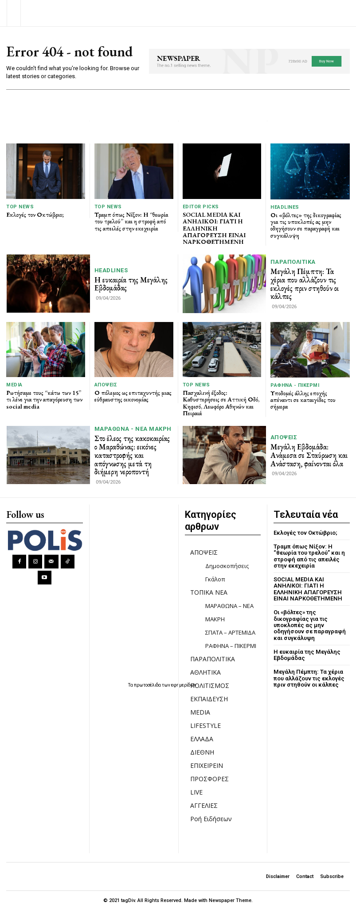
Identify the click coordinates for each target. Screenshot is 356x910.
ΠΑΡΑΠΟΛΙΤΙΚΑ (293, 262)
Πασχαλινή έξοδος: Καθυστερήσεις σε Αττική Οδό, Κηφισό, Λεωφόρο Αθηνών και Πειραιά (221, 403)
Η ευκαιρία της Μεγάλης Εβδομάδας (131, 284)
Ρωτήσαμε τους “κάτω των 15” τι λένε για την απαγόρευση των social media (44, 399)
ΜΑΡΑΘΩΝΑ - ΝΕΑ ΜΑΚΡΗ (133, 429)
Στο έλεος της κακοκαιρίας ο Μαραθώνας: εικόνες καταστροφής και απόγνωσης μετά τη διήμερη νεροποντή (132, 455)
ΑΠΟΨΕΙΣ (105, 384)
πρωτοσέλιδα (148, 685)
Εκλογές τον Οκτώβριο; (35, 215)
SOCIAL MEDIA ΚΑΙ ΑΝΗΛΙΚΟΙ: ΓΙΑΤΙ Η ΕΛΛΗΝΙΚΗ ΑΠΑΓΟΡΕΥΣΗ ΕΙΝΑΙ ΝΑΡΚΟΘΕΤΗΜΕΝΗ (214, 228)
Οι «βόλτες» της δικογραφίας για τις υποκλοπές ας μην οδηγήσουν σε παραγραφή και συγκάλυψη (305, 225)
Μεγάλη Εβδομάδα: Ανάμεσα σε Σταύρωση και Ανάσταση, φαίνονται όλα (309, 455)
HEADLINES (284, 207)
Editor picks (201, 206)
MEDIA (14, 384)
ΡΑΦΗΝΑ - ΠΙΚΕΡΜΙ (294, 385)
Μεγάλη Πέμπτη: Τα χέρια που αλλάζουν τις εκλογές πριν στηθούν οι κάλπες (304, 283)
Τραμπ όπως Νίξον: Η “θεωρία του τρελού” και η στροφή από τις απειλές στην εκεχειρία (131, 221)
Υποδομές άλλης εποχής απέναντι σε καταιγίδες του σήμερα (303, 400)
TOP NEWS (20, 206)
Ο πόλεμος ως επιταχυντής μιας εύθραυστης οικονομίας (133, 396)
